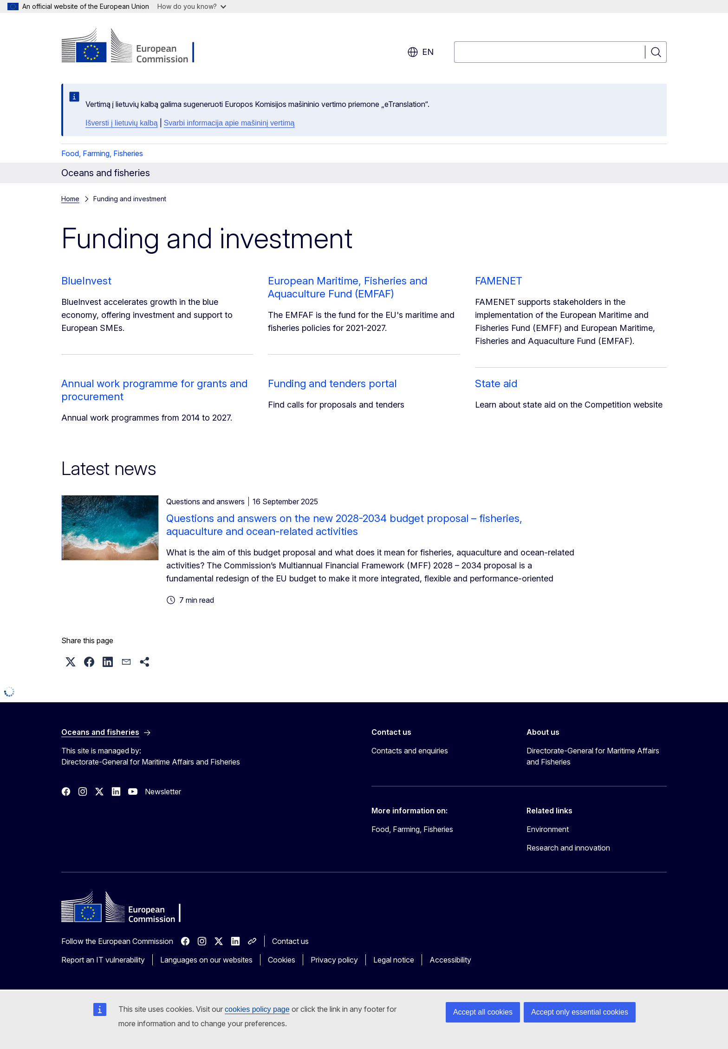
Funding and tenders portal (332, 383)
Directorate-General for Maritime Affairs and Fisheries (592, 756)
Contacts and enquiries (409, 750)
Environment (547, 829)
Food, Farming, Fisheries (102, 153)
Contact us (290, 941)
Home (70, 199)
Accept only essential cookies (579, 1012)
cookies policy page (257, 1009)
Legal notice (393, 959)
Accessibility (450, 959)
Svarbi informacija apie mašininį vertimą (229, 123)
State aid (496, 383)
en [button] (420, 52)
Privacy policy (334, 959)
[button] (70, 661)
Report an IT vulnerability (103, 959)
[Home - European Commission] (136, 46)
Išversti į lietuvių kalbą (121, 123)
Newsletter (163, 791)
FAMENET (498, 281)
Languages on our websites (206, 959)
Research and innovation (568, 847)
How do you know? (191, 6)
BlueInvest (86, 281)
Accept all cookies (483, 1012)
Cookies (281, 959)
